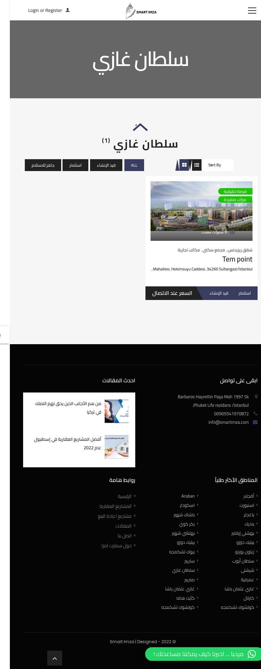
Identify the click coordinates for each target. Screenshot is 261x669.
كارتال (241, 608)
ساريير (181, 571)
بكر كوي (178, 534)
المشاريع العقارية (106, 516)
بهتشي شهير (175, 543)
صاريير (181, 589)
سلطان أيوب (235, 571)
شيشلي (239, 580)
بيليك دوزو (177, 552)
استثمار (65, 175)
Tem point (228, 269)
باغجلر (241, 525)
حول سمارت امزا (107, 556)
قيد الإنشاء (96, 175)
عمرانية (239, 589)
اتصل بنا (115, 546)
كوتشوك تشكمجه (170, 617)
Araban (180, 506)
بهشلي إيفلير (235, 543)
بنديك (241, 534)
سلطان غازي (175, 580)
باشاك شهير (176, 525)
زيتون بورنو (236, 562)
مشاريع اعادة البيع (105, 526)
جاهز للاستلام (33, 175)
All (124, 175)
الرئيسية (115, 506)
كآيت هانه (177, 608)
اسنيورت (239, 515)
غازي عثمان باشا (171, 599)
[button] (194, 654)
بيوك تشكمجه (173, 562)
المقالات (114, 536)
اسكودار (179, 515)
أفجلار (241, 506)
